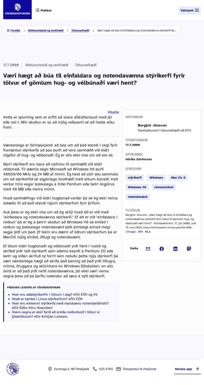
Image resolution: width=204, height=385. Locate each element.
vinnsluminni (163, 187)
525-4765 (106, 369)
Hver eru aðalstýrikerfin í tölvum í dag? (42, 294)
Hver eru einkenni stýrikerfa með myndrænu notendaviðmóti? (60, 303)
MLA (148, 231)
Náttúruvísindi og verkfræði (45, 30)
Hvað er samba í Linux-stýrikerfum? (40, 299)
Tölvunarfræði (80, 30)
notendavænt (137, 197)
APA (140, 231)
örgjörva (107, 184)
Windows (156, 178)
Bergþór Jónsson (152, 125)
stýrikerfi (135, 178)
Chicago (131, 231)
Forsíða (15, 30)
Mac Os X (178, 178)
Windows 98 (137, 187)
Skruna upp (187, 369)
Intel (62, 184)
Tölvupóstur (139, 369)
